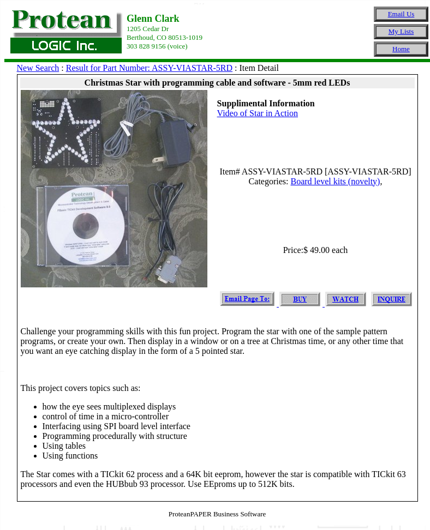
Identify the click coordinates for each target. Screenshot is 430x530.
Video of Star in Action (257, 113)
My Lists (401, 31)
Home (401, 49)
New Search (38, 68)
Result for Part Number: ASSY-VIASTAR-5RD (149, 68)
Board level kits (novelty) (335, 181)
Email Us (401, 14)
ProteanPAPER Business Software (217, 514)
